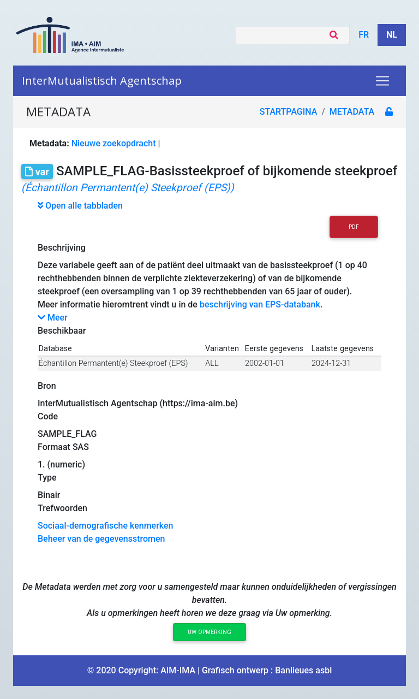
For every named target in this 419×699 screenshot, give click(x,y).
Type (47, 477)
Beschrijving (62, 247)
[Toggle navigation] (382, 80)
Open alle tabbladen (80, 205)
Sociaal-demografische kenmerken (105, 525)
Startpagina (289, 111)
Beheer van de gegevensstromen (101, 539)
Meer (53, 317)
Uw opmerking (209, 632)
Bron (47, 386)
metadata (352, 111)
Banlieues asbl (303, 670)
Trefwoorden (62, 508)
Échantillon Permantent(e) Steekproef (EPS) (113, 363)
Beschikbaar (62, 330)
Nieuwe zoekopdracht (113, 143)
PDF (354, 227)
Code (48, 416)
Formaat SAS (63, 447)
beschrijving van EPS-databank (260, 304)
